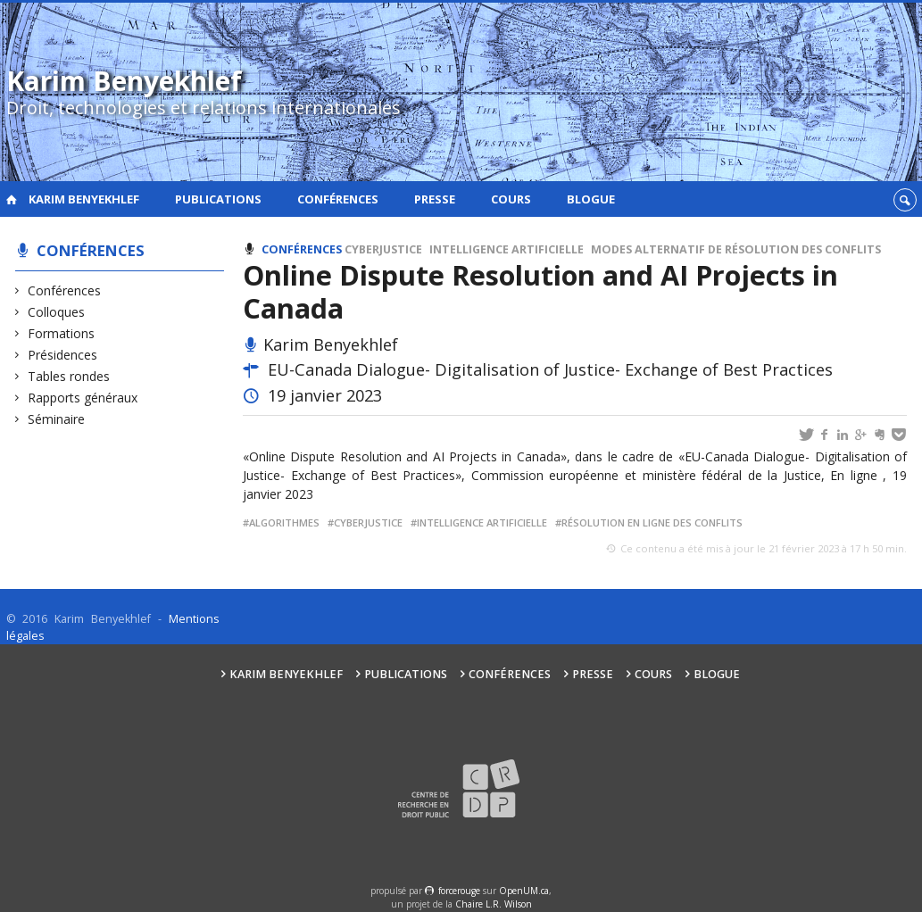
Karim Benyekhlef (84, 199)
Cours (511, 199)
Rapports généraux (83, 397)
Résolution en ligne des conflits (652, 522)
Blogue (591, 199)
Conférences (337, 199)
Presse (434, 199)
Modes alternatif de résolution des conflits (736, 249)
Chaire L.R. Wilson (493, 904)
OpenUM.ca (524, 890)
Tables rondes (69, 376)
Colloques (57, 311)
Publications (218, 199)
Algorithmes (284, 522)
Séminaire (57, 418)
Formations (62, 333)
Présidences (63, 354)
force (459, 890)
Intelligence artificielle (506, 249)
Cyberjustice (383, 249)
